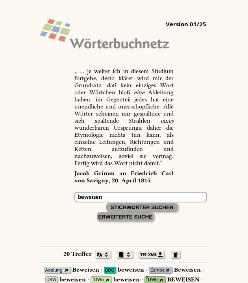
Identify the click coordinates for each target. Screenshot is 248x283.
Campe (157, 270)
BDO (110, 270)
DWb (98, 280)
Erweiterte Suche (125, 217)
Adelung (54, 270)
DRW (51, 280)
